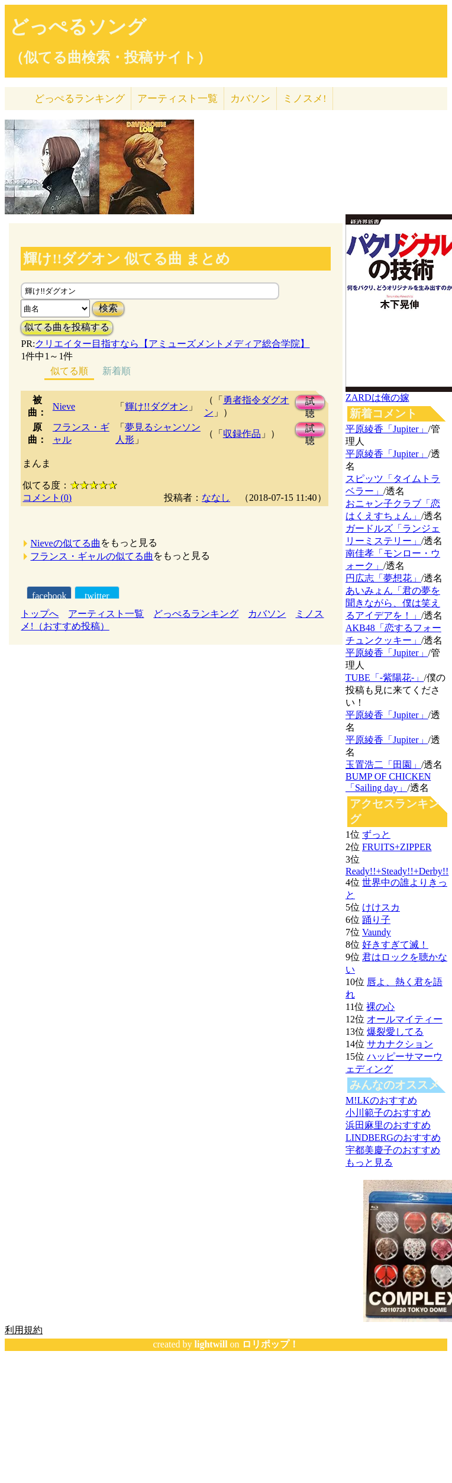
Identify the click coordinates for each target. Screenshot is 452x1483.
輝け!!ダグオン (156, 406)
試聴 (310, 403)
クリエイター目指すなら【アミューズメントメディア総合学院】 (172, 344)
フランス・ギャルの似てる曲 (91, 556)
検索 (108, 308)
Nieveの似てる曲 (65, 543)
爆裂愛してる (395, 1032)
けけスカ (381, 907)
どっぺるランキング (195, 614)
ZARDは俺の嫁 (377, 398)
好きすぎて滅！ (395, 945)
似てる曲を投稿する (66, 327)
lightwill (211, 1344)
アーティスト (177, 98)
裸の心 (380, 1007)
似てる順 (69, 371)
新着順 (116, 371)
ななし (216, 498)
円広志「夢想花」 (383, 578)
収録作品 (242, 434)
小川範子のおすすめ (388, 1113)
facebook (49, 596)
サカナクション (400, 1044)
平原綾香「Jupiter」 (387, 429)
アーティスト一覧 (106, 614)
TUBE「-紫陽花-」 (385, 678)
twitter (97, 596)
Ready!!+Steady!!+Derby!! (397, 871)
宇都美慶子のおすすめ (393, 1150)
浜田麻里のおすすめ (388, 1125)
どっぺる (79, 98)
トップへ (40, 614)
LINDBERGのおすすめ (393, 1138)
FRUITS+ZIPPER (397, 847)
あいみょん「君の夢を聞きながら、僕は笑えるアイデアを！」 (393, 603)
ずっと (376, 834)
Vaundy (376, 932)
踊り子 (376, 920)
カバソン (250, 98)
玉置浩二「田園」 (383, 765)
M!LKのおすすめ (381, 1100)
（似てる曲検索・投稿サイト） (110, 57)
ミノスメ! (305, 98)
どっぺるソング (77, 26)
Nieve (64, 406)
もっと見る (369, 1162)
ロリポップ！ (270, 1344)
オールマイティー (405, 1019)
